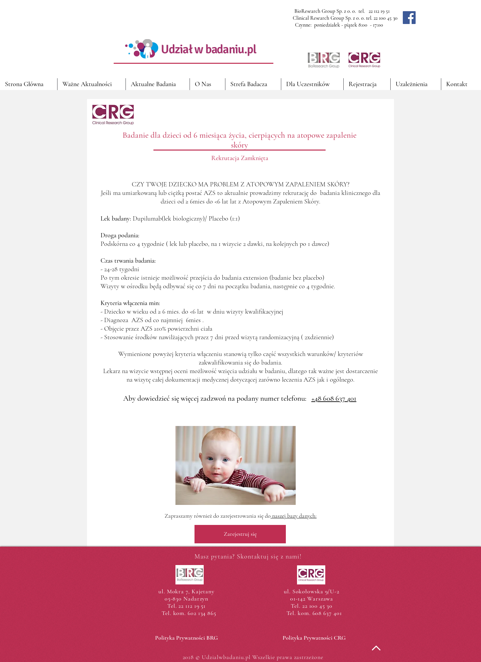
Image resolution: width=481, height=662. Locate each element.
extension (255, 278)
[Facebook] (409, 17)
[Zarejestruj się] (240, 534)
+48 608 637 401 (333, 398)
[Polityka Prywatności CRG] (314, 638)
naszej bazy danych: (294, 515)
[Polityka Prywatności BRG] (186, 638)
